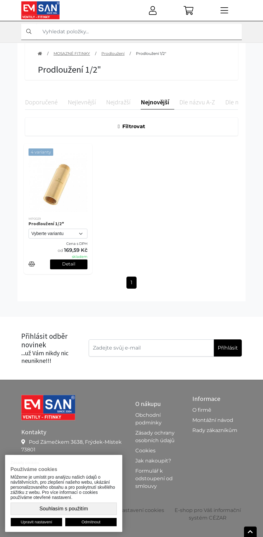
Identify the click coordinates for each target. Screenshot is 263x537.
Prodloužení (113, 53)
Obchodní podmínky (148, 419)
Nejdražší (118, 102)
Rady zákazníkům (214, 430)
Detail (68, 264)
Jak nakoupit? (153, 461)
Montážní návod (212, 420)
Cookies (145, 451)
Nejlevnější (82, 102)
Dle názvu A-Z (197, 102)
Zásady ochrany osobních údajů (155, 436)
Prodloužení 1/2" (151, 53)
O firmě (201, 410)
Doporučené (41, 102)
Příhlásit (228, 348)
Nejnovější (155, 102)
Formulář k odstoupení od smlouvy (154, 478)
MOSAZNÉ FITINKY (72, 53)
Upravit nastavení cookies (131, 510)
